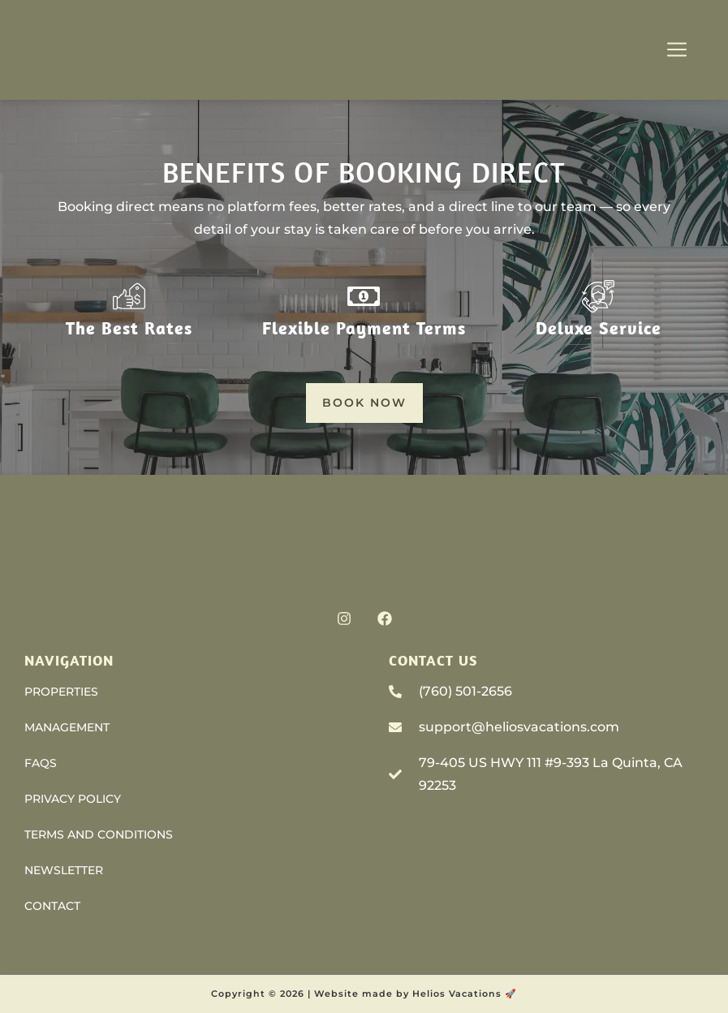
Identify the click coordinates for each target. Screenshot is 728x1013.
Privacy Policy (72, 798)
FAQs (40, 763)
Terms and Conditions (98, 834)
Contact (52, 906)
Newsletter (63, 870)
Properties (61, 691)
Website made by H (367, 993)
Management (67, 727)
